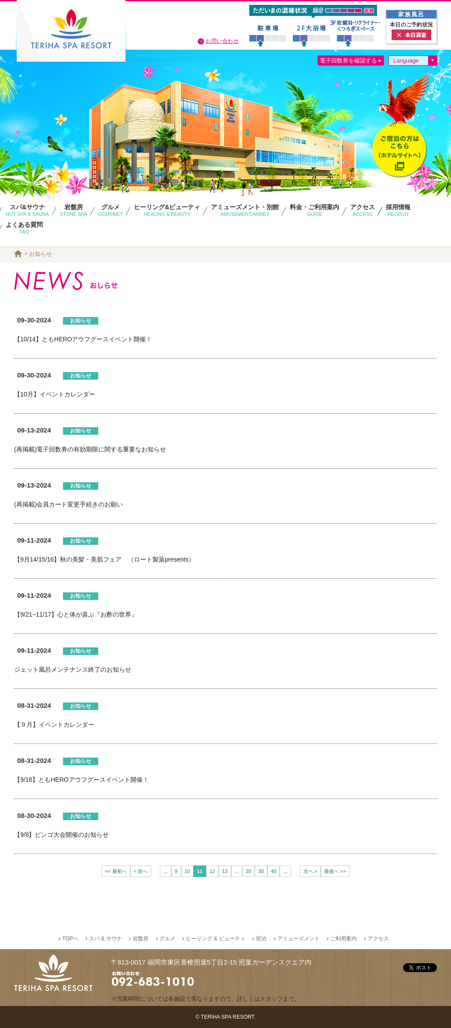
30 (260, 871)
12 (212, 871)
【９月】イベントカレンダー (54, 724)
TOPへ (70, 939)
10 (187, 871)
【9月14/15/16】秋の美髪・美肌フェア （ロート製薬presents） (104, 559)
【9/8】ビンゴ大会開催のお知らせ (61, 834)
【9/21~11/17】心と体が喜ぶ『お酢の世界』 (75, 614)
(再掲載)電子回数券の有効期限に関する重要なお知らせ (90, 449)
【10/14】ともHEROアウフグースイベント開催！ (83, 339)
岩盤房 (140, 939)
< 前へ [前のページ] (141, 871)
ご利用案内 (343, 939)
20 (248, 871)
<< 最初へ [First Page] (115, 871)
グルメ (167, 939)
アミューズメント (298, 939)
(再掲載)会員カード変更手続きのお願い (68, 504)
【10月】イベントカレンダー (54, 394)
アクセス (378, 939)
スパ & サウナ (105, 939)
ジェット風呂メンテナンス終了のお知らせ (72, 669)
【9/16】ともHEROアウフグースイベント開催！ (81, 779)
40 (273, 871)
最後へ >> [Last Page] (335, 871)
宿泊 (261, 939)
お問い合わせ (222, 41)
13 (224, 871)
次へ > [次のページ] (310, 871)
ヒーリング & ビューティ (215, 939)
